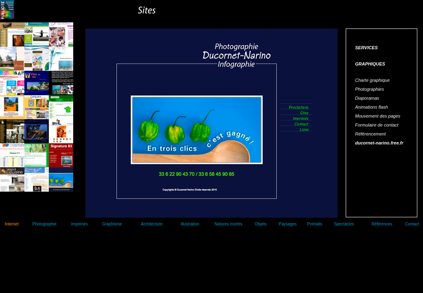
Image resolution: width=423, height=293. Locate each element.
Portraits (314, 224)
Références (381, 224)
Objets (260, 224)
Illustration (190, 224)
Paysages (288, 224)
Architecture (151, 224)
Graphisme (112, 224)
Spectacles (344, 224)
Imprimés (79, 224)
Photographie (45, 224)
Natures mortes (228, 224)
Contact (412, 224)
